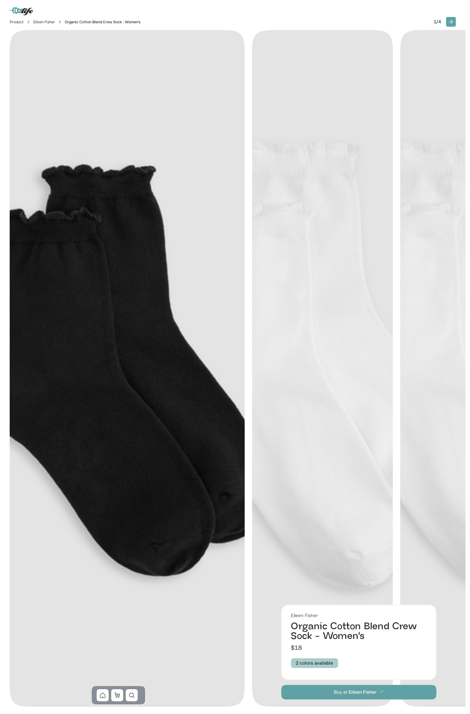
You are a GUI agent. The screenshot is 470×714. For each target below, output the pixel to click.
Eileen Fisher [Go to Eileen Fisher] (44, 22)
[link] (103, 695)
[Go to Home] (22, 11)
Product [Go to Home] (17, 22)
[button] (451, 22)
